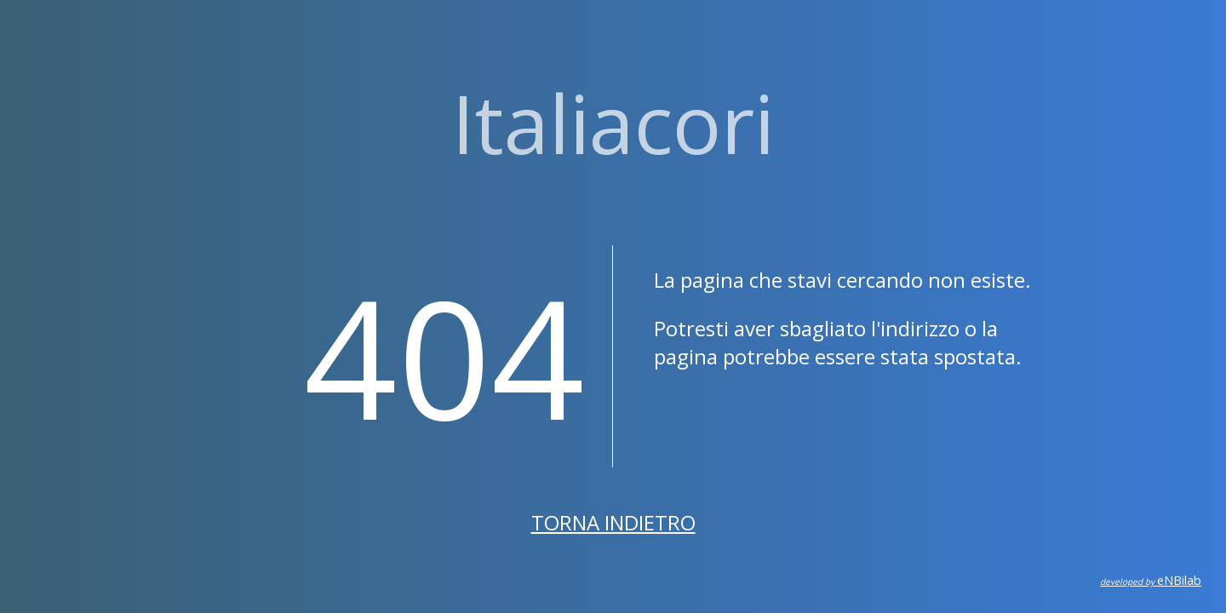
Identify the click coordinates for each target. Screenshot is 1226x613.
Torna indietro (613, 522)
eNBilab (1150, 580)
